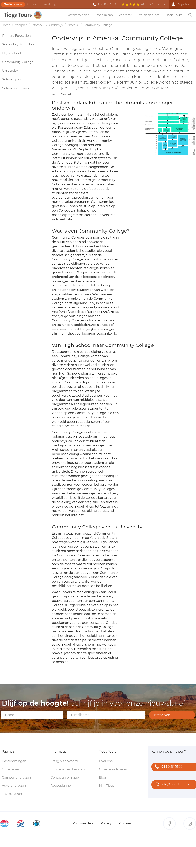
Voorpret (125, 15)
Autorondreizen (14, 785)
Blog (102, 777)
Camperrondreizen (16, 777)
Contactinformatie (65, 777)
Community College (17, 62)
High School (11, 53)
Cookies (125, 823)
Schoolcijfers (11, 79)
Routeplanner (61, 785)
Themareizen (12, 794)
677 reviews (157, 4)
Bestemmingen (78, 15)
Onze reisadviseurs (113, 769)
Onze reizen (104, 15)
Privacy (106, 823)
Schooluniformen (15, 88)
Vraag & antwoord (64, 761)
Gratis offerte (13, 4)
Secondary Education (18, 44)
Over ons (106, 761)
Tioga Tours (174, 15)
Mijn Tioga (106, 785)
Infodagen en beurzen (68, 769)
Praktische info (148, 15)
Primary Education (16, 35)
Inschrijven (161, 715)
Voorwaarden (83, 823)
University (10, 70)
